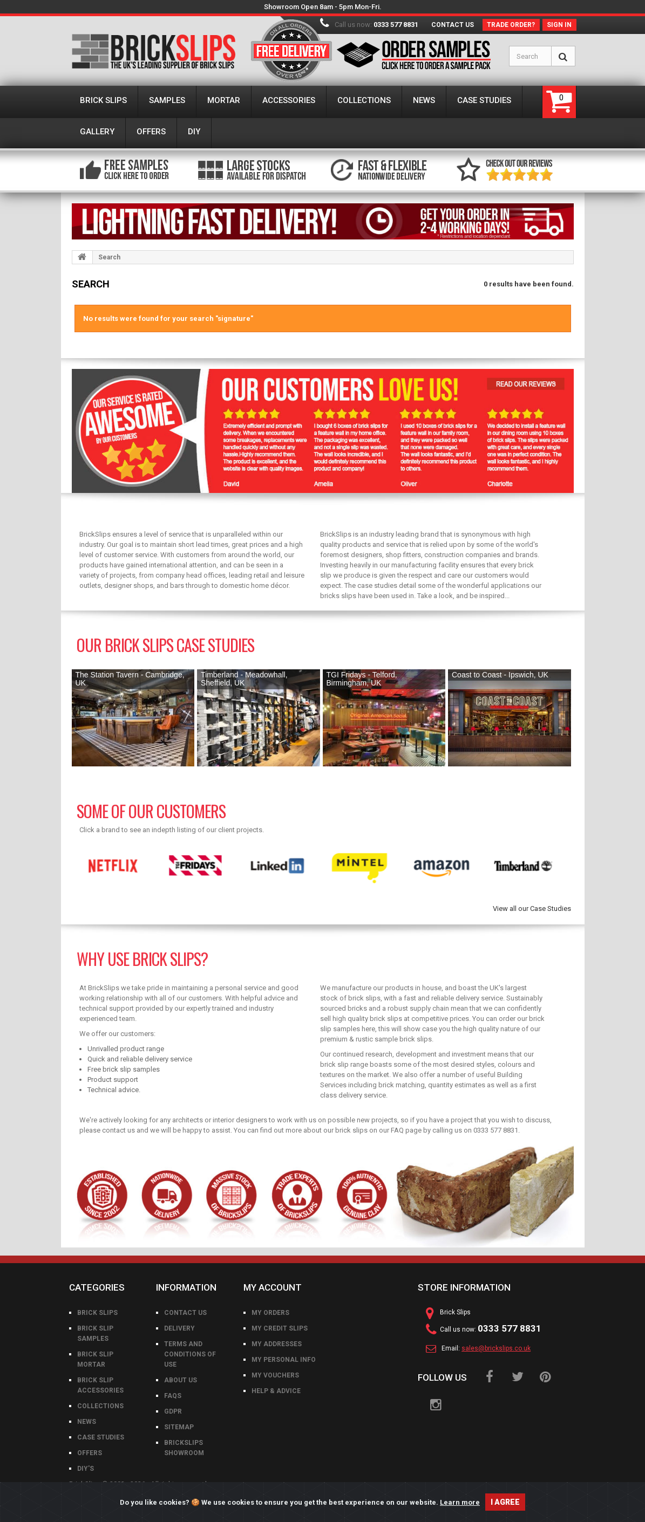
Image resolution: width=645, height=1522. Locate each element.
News (86, 1421)
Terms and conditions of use (190, 1354)
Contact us (452, 25)
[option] (113, 866)
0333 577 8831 (396, 24)
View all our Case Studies (532, 908)
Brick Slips (97, 1313)
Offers (89, 1453)
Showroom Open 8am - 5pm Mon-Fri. (323, 7)
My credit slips (280, 1328)
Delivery (179, 1328)
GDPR (173, 1411)
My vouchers (275, 1375)
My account (272, 1287)
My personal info (284, 1359)
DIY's (85, 1468)
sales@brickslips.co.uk (496, 1348)
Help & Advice (276, 1391)
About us (180, 1380)
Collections (100, 1406)
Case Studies (100, 1437)
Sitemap (179, 1427)
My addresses (277, 1344)
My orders (270, 1313)
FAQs (172, 1396)
